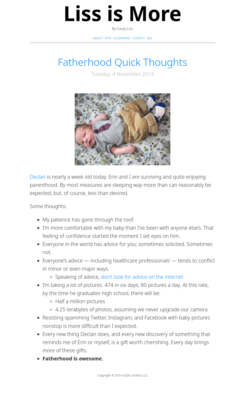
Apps (108, 38)
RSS (149, 38)
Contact (138, 38)
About (97, 38)
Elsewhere (122, 38)
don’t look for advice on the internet (142, 276)
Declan (38, 176)
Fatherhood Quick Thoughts (122, 62)
